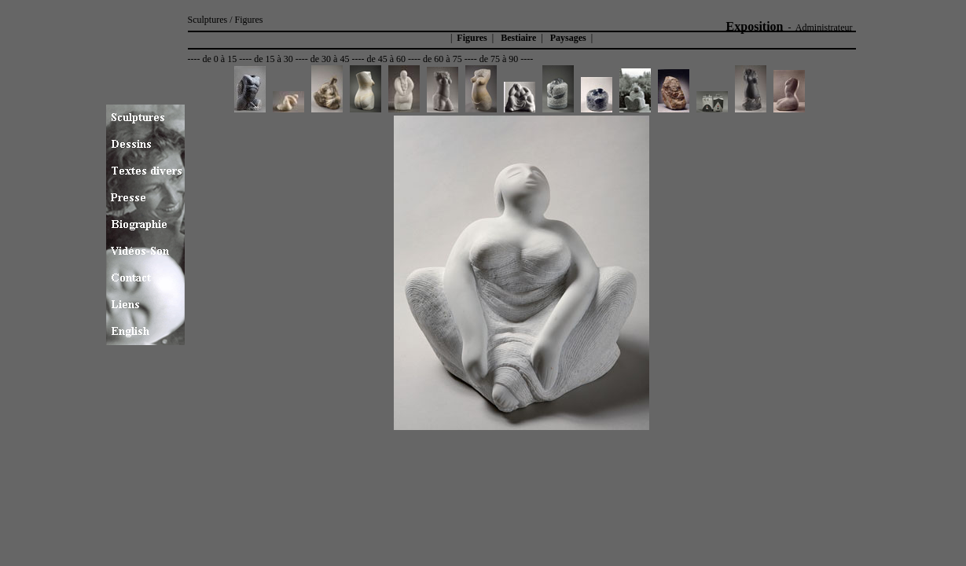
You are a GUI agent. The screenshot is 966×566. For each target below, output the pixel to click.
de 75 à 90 (499, 58)
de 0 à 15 (219, 58)
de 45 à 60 (386, 58)
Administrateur (824, 27)
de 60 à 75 (442, 58)
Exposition (755, 26)
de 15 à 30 (273, 58)
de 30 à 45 (330, 58)
